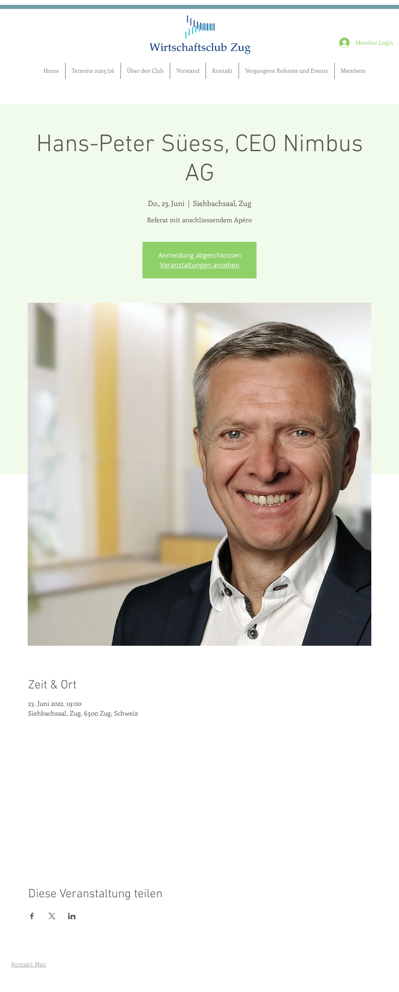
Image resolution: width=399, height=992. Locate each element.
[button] (353, 71)
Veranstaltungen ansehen (199, 264)
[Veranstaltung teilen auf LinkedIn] (72, 916)
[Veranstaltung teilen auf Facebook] (32, 916)
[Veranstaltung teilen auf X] (52, 916)
